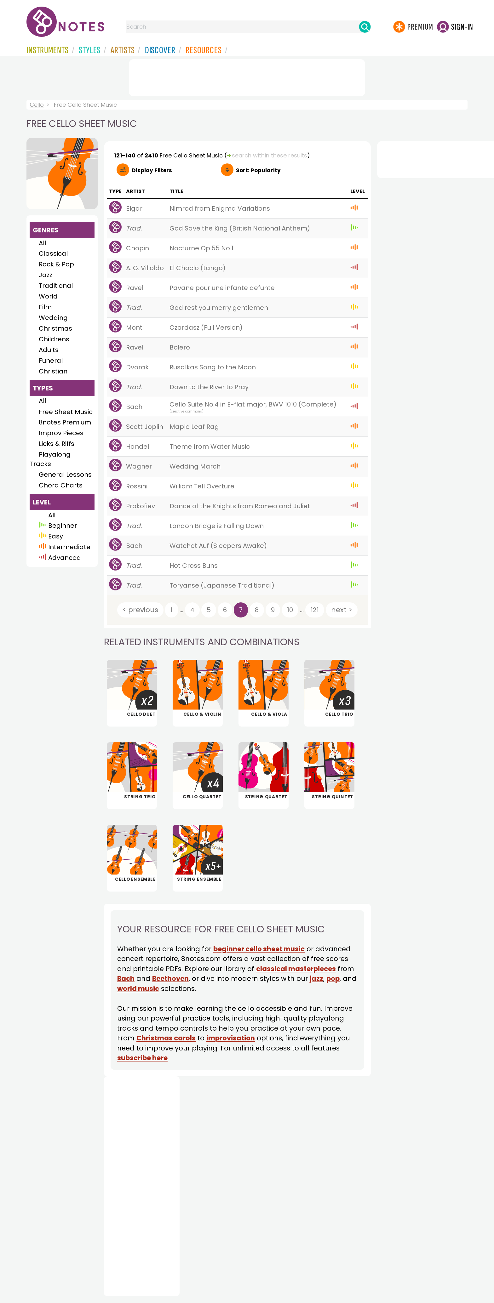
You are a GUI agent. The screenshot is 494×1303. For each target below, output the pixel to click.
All (42, 243)
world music (138, 988)
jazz (316, 978)
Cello (37, 105)
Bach (126, 978)
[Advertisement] (247, 76)
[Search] (365, 27)
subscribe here (142, 1057)
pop (333, 978)
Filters (152, 170)
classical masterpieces (296, 968)
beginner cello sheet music (259, 948)
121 (315, 610)
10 (290, 610)
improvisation (230, 1038)
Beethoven (170, 978)
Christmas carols (166, 1038)
